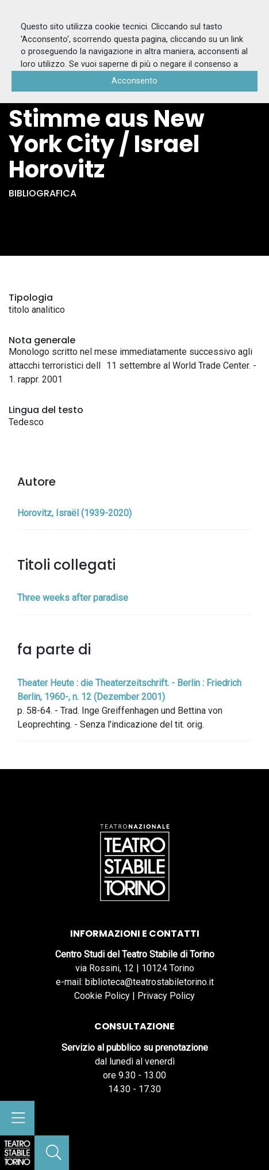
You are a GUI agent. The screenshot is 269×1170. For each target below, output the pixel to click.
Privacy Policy (166, 995)
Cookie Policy (102, 995)
